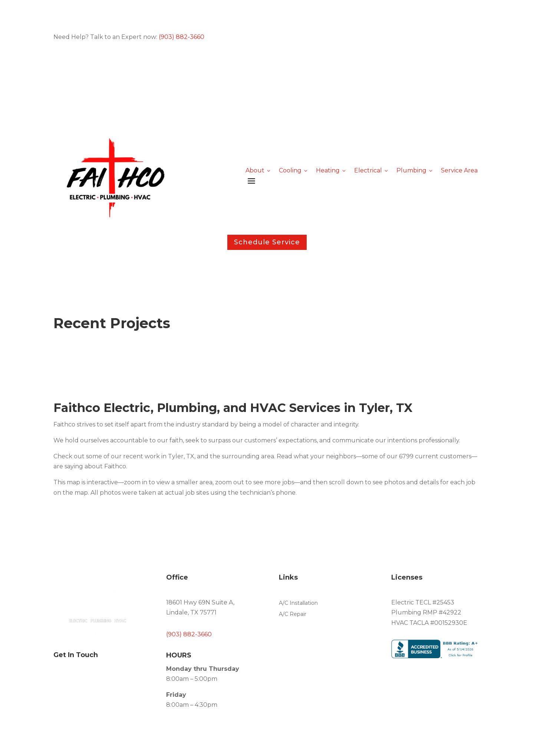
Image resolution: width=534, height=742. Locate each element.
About (258, 170)
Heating (331, 170)
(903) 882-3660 (181, 36)
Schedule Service (267, 242)
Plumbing (415, 170)
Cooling (294, 170)
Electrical (371, 170)
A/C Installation (298, 603)
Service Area (459, 170)
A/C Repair (292, 614)
